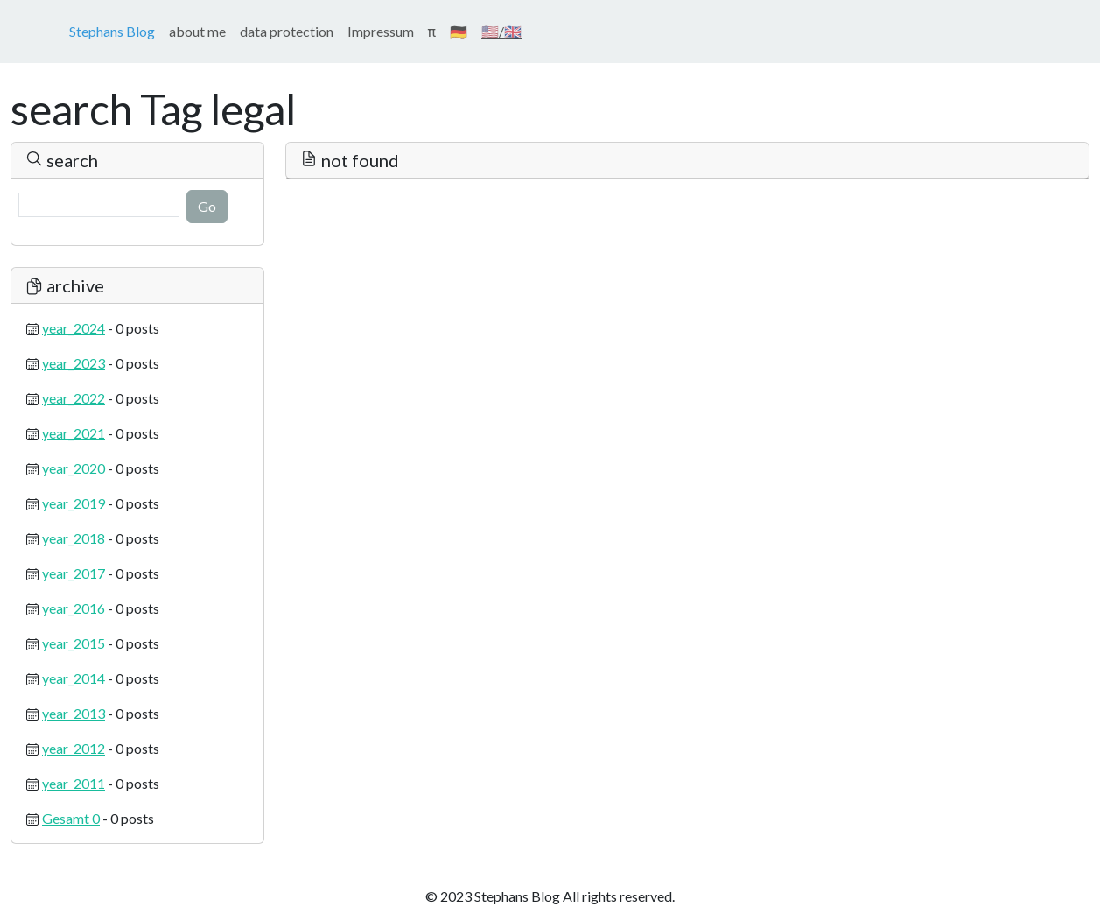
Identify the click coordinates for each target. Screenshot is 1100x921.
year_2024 (73, 328)
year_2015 (73, 643)
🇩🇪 (458, 31)
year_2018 (73, 538)
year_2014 (73, 678)
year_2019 (73, 503)
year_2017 (73, 573)
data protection (286, 31)
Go (207, 206)
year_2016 (73, 608)
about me (197, 31)
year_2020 (73, 468)
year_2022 (73, 398)
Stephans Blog (112, 31)
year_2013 (73, 713)
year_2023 (73, 363)
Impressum (380, 31)
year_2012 (73, 748)
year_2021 (73, 433)
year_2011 (73, 783)
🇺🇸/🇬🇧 (501, 31)
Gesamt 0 (71, 818)
